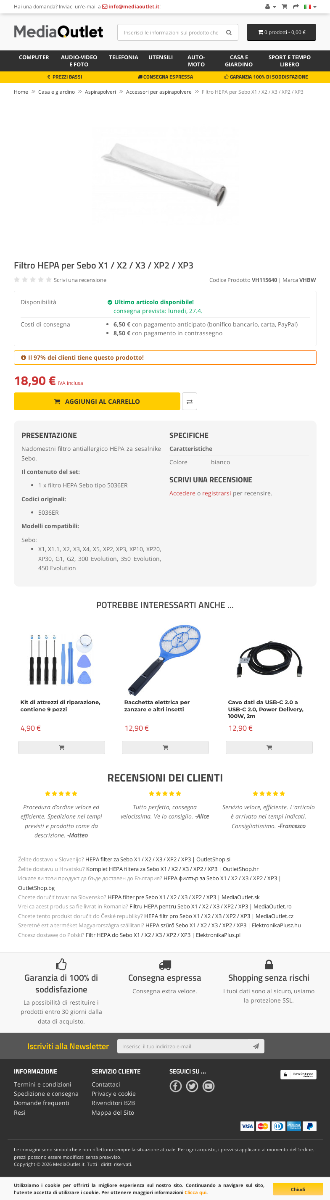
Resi (20, 1112)
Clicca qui (195, 1192)
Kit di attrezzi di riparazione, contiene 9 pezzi (60, 706)
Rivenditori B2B (113, 1103)
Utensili (160, 57)
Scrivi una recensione (80, 280)
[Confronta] (189, 401)
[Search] (228, 32)
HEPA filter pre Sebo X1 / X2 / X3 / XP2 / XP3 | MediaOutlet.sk (184, 897)
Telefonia (123, 57)
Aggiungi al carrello (97, 401)
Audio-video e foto (79, 60)
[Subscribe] (256, 1046)
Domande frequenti (41, 1103)
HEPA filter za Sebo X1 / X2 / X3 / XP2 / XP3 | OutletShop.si (157, 859)
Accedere (182, 493)
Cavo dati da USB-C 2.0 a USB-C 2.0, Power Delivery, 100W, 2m (266, 709)
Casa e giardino (239, 60)
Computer (34, 57)
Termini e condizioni (42, 1084)
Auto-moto (196, 60)
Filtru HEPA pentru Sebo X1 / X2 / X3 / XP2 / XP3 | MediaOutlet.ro (210, 906)
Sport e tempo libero (290, 60)
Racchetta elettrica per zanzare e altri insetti (157, 706)
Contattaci (106, 1084)
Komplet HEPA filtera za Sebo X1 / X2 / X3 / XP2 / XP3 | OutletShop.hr (172, 869)
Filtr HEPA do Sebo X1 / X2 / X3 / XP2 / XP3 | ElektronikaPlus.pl (163, 935)
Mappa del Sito (113, 1112)
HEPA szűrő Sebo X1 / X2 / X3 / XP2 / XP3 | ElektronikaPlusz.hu (223, 925)
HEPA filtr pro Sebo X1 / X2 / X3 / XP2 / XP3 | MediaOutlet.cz (218, 916)
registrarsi (216, 493)
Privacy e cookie (114, 1093)
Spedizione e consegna (46, 1093)
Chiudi (298, 1189)
